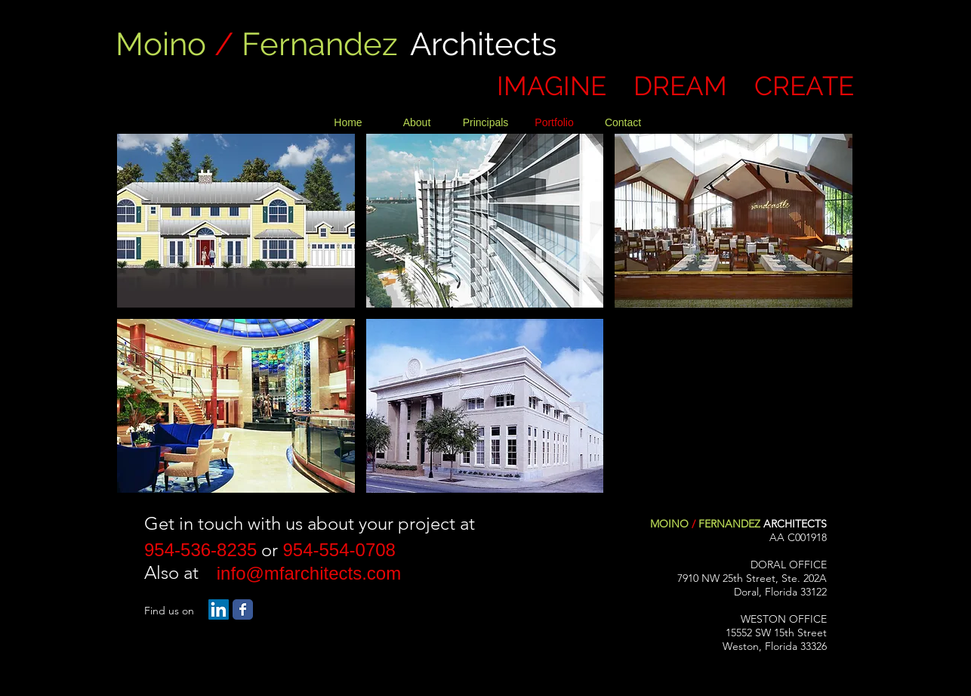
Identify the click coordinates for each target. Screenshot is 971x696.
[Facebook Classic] (243, 609)
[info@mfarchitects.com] (308, 573)
